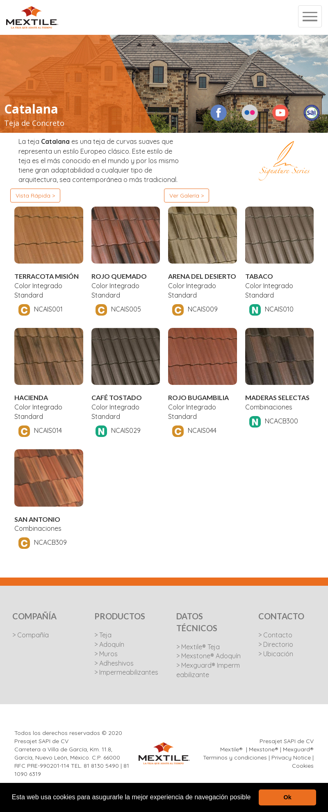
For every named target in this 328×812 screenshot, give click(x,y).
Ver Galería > (186, 195)
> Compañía (30, 635)
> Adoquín (109, 644)
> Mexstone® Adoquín (208, 656)
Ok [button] (288, 797)
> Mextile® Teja (198, 647)
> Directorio (275, 644)
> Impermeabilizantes (126, 672)
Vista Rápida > (35, 195)
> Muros (106, 654)
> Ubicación (275, 654)
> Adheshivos (114, 663)
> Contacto (275, 635)
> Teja (103, 635)
